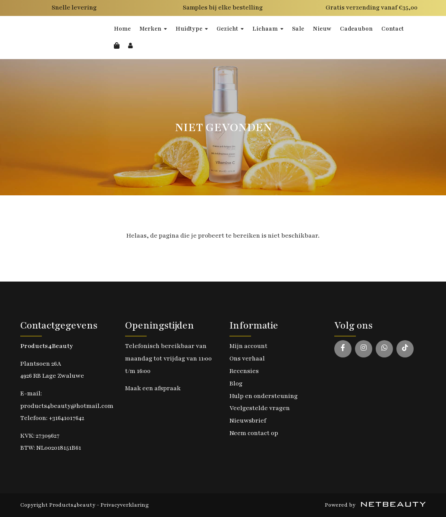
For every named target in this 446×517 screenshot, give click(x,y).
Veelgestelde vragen (259, 408)
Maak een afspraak (153, 388)
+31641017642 (66, 418)
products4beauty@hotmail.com (66, 406)
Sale (298, 29)
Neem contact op (253, 433)
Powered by (375, 504)
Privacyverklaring (125, 504)
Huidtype (192, 29)
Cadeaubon (356, 29)
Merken (153, 29)
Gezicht (230, 29)
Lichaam (267, 29)
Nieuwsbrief (247, 421)
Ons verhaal (247, 358)
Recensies (244, 371)
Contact (392, 29)
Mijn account (248, 346)
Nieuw (322, 29)
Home (122, 29)
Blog (235, 383)
